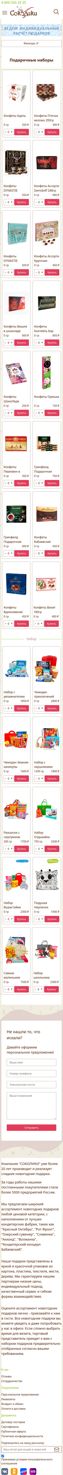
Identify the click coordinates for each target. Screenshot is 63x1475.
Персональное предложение (20, 1394)
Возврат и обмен (12, 1404)
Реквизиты (8, 1399)
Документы (8, 1415)
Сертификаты (10, 1427)
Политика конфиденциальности (22, 1436)
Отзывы (6, 1376)
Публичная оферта (13, 1431)
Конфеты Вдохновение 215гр (13, 611)
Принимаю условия (27, 1461)
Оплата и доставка (13, 1408)
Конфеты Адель (15, 116)
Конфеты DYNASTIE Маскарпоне (13, 260)
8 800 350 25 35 (13, 2)
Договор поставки (13, 1422)
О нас (5, 1369)
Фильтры (31, 44)
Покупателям (10, 1388)
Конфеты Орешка (46, 397)
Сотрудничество (11, 1381)
